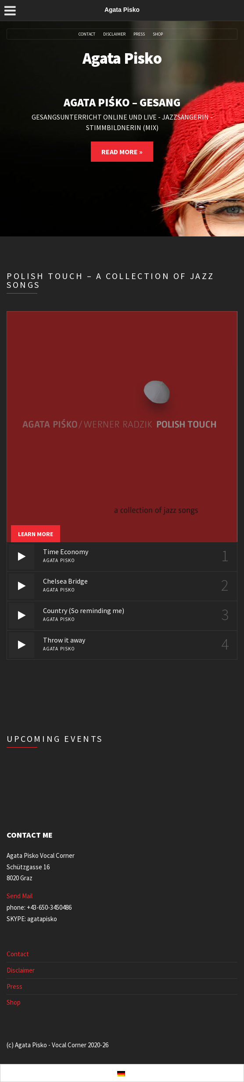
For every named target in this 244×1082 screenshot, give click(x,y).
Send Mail (19, 896)
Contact (87, 34)
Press (139, 34)
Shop (158, 34)
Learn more (35, 534)
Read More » (122, 151)
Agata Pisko (122, 58)
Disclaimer (114, 34)
